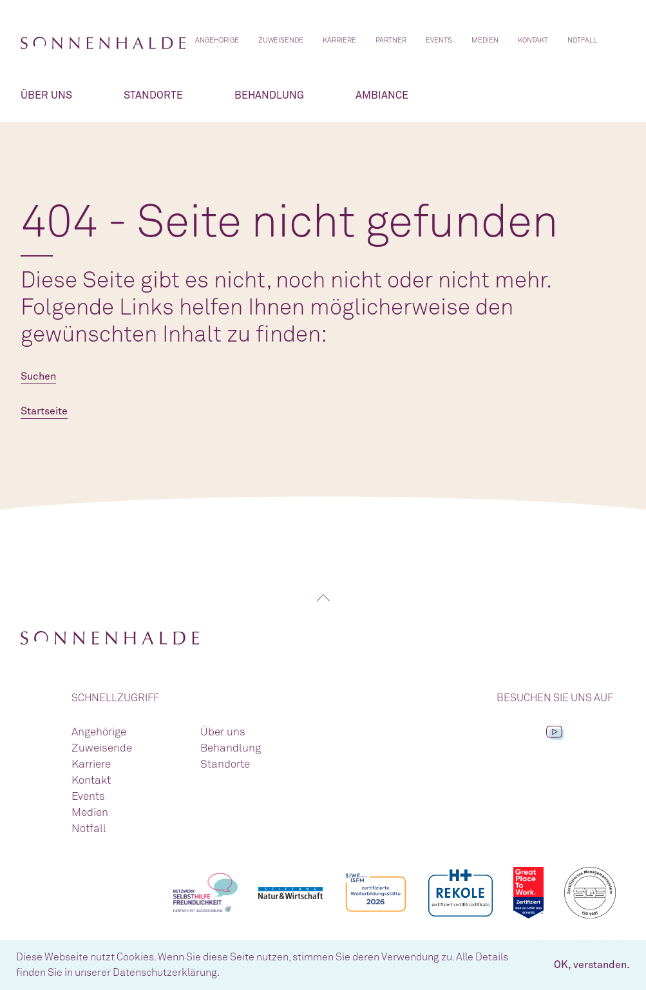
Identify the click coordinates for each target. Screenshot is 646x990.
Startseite (44, 411)
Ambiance (382, 95)
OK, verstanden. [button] (592, 965)
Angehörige (217, 40)
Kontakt (533, 40)
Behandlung (269, 95)
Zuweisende (280, 40)
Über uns (46, 95)
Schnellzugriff (115, 698)
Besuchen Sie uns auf (555, 698)
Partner (390, 40)
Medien (485, 40)
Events (439, 40)
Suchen (38, 376)
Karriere (339, 40)
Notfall (582, 40)
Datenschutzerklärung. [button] (166, 972)
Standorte (153, 95)
